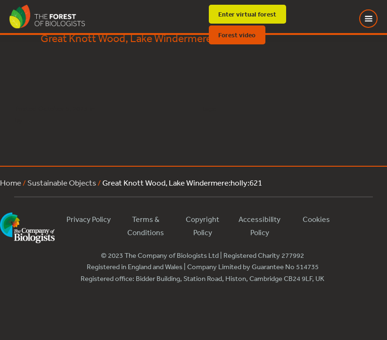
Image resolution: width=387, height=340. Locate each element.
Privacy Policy (88, 219)
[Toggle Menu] (374, 18)
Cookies (316, 219)
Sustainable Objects (61, 182)
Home (10, 182)
